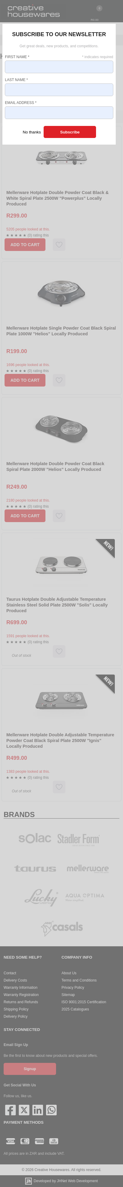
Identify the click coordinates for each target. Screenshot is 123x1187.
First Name (17, 57)
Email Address (20, 103)
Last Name (16, 80)
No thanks (32, 132)
